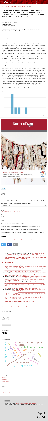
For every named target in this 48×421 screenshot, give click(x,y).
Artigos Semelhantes (7, 262)
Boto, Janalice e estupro (38, 300)
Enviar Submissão (6, 325)
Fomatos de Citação (6, 205)
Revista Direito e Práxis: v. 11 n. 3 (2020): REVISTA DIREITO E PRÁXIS (24, 254)
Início (3, 6)
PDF (4, 188)
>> (11, 304)
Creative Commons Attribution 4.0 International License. (23, 239)
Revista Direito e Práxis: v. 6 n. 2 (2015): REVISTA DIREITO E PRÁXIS (24, 274)
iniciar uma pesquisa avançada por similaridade (21, 306)
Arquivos (7, 6)
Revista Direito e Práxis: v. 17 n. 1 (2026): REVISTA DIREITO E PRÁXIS (19, 301)
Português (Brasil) (6, 392)
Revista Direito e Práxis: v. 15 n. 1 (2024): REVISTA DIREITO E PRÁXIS (25, 267)
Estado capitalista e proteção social (27, 289)
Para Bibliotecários (5, 381)
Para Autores (4, 379)
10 (9, 304)
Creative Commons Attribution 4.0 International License (27, 403)
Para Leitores (4, 377)
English (3, 389)
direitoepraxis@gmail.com (13, 405)
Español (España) (5, 390)
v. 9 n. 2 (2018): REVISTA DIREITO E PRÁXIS (19, 6)
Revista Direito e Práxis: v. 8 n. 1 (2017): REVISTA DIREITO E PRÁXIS (24, 271)
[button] (3, 244)
